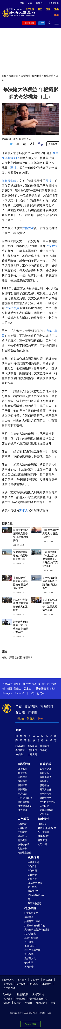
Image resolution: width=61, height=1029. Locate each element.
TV (42, 23)
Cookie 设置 (30, 1024)
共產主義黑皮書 (32, 950)
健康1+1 (42, 824)
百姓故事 (29, 954)
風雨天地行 (30, 946)
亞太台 (27, 688)
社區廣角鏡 (23, 802)
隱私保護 (47, 979)
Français (7, 693)
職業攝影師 (12, 158)
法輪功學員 (12, 308)
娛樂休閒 (33, 857)
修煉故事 (29, 962)
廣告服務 (34, 984)
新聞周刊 (22, 789)
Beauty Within (35, 883)
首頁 (4, 75)
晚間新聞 (22, 781)
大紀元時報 (38, 994)
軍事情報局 (45, 793)
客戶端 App (9, 988)
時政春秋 (44, 781)
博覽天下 (32, 750)
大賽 (30, 3)
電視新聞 (25, 75)
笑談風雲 (22, 828)
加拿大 (23, 510)
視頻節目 (13, 75)
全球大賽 (32, 754)
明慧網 (6, 1002)
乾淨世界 (8, 998)
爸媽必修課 (23, 844)
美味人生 (32, 879)
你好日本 (32, 866)
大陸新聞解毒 (46, 810)
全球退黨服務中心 (38, 998)
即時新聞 (44, 746)
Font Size (32, 143)
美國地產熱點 (24, 852)
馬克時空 (44, 806)
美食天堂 (32, 874)
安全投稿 (21, 984)
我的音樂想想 (34, 903)
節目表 (20, 712)
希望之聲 (21, 998)
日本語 (31, 693)
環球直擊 (22, 773)
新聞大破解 (45, 789)
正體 (50, 3)
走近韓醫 (42, 844)
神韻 (22, 3)
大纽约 (17, 683)
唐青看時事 (45, 797)
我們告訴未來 (31, 913)
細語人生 (44, 814)
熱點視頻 (32, 746)
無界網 (28, 1002)
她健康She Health (47, 828)
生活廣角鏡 (33, 862)
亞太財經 (22, 810)
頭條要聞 (20, 746)
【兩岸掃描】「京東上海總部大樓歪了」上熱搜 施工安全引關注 (50, 559)
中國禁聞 (22, 777)
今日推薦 (20, 750)
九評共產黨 (30, 933)
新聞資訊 (31, 706)
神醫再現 (42, 840)
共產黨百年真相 (32, 921)
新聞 (18, 730)
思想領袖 (44, 785)
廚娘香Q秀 (33, 891)
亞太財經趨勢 (25, 806)
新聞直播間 (29, 23)
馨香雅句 (22, 836)
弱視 (13, 167)
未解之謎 (22, 824)
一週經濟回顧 (25, 797)
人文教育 (23, 819)
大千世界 (32, 887)
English (51, 688)
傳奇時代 (29, 917)
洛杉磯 (36, 683)
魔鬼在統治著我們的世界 (36, 929)
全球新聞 (36, 75)
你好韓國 (32, 870)
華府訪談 (22, 793)
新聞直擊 (22, 785)
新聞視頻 (24, 764)
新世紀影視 (41, 1002)
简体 (56, 3)
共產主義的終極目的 (34, 925)
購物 (40, 718)
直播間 (33, 712)
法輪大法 (28, 228)
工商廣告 (29, 966)
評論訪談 (45, 764)
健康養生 (44, 819)
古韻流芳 (22, 832)
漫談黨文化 (30, 958)
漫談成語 (22, 840)
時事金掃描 (45, 777)
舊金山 (17, 688)
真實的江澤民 (31, 938)
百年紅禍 (29, 942)
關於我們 (21, 979)
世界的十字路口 (48, 802)
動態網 (17, 1002)
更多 (53, 1002)
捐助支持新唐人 (25, 718)
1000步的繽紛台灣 (36, 897)
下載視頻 (52, 144)
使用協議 (8, 984)
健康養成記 (43, 836)
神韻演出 (20, 754)
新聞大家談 (45, 769)
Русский (19, 693)
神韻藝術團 (22, 994)
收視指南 (34, 979)
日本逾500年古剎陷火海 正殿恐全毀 (50, 533)
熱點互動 (44, 773)
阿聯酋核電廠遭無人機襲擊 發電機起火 (20, 555)
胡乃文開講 (43, 832)
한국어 (41, 693)
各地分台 (40, 3)
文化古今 (22, 848)
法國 (9, 688)
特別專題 (30, 908)
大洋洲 (46, 683)
